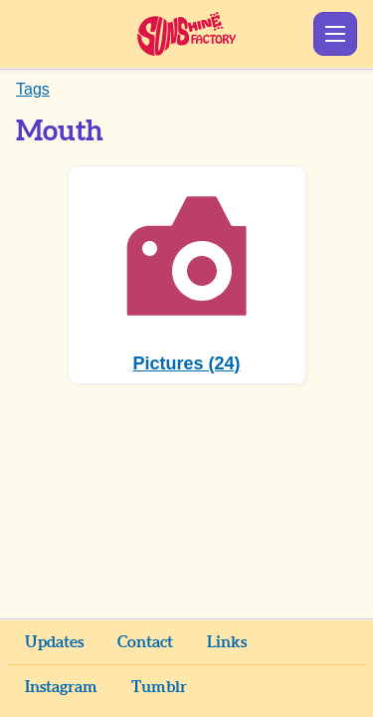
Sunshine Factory (186, 34)
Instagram (61, 687)
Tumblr (159, 687)
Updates (54, 642)
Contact (145, 642)
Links (227, 642)
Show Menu (335, 34)
